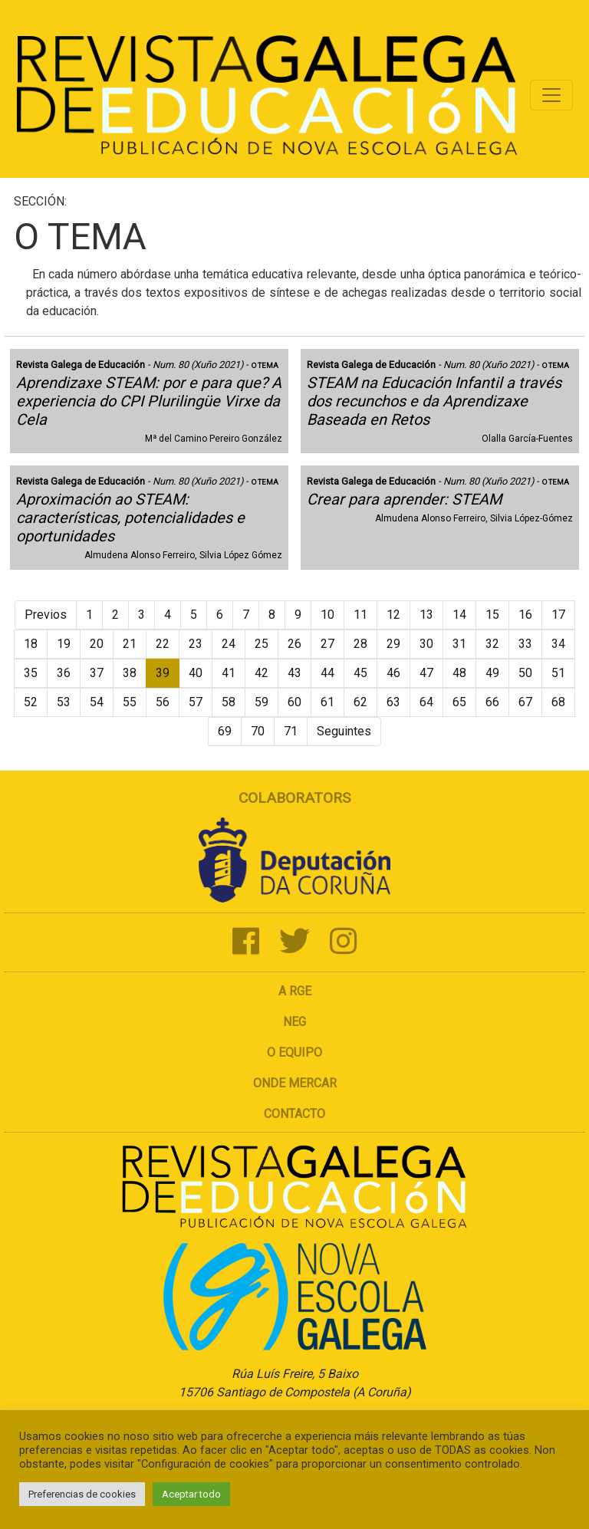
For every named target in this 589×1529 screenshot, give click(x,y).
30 (426, 643)
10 (327, 614)
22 (162, 643)
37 (97, 673)
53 (64, 702)
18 (31, 643)
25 (261, 643)
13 (426, 614)
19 (64, 643)
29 (393, 643)
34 (558, 643)
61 (327, 702)
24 (228, 643)
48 (459, 673)
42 (261, 673)
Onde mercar (295, 1083)
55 (130, 702)
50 (525, 673)
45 (360, 673)
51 (558, 673)
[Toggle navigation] (551, 95)
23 (195, 643)
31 (459, 643)
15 (492, 614)
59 (261, 702)
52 (31, 702)
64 (426, 702)
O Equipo (294, 1052)
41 (228, 673)
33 (525, 643)
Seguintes (344, 731)
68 (558, 702)
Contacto (294, 1113)
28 (360, 643)
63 (393, 702)
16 (525, 614)
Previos (46, 614)
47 (426, 673)
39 (162, 673)
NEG (294, 1021)
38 (130, 673)
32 (492, 643)
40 (195, 673)
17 (558, 614)
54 (97, 702)
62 (360, 702)
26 (294, 643)
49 (492, 673)
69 (225, 731)
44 (327, 673)
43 (294, 673)
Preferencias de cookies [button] (82, 1494)
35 (31, 673)
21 (130, 643)
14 (459, 614)
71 (291, 731)
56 (162, 702)
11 (360, 614)
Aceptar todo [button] (191, 1494)
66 (492, 702)
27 (327, 643)
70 (258, 731)
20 (97, 643)
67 (525, 702)
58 (228, 702)
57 (195, 702)
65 (459, 702)
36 (64, 673)
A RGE (294, 991)
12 (393, 614)
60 (294, 702)
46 (393, 673)
